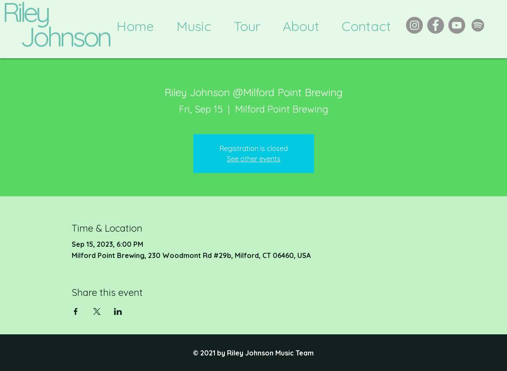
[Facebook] (435, 25)
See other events (253, 158)
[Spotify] (477, 25)
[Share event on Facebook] (76, 311)
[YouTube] (456, 25)
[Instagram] (414, 25)
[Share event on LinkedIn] (118, 311)
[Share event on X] (97, 311)
